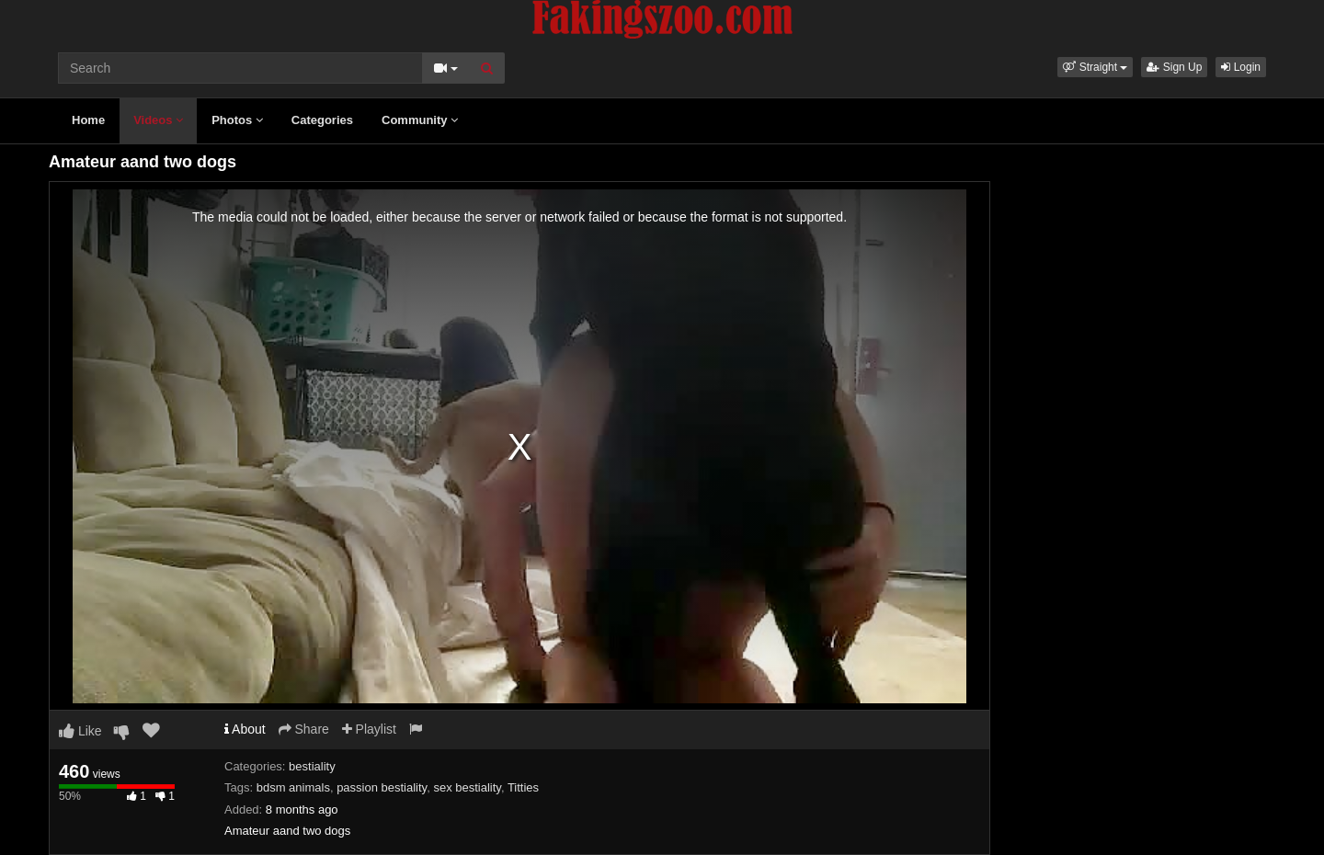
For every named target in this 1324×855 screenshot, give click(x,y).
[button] (1095, 67)
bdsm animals (293, 787)
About (245, 729)
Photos (237, 120)
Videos (158, 120)
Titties (523, 787)
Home (88, 120)
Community (420, 120)
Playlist (369, 729)
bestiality (312, 766)
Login (1241, 67)
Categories (322, 120)
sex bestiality (466, 787)
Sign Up (1174, 67)
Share (304, 729)
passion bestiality (382, 787)
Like (80, 731)
